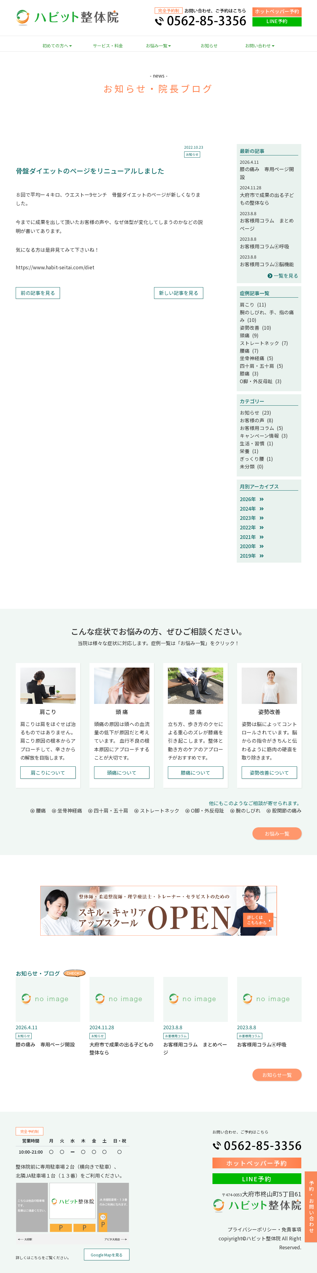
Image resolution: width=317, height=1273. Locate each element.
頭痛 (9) (248, 331)
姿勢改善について (269, 757)
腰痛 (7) (248, 345)
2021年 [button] (252, 521)
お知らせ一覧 (277, 1059)
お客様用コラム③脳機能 (267, 264)
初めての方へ (57, 45)
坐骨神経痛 (67, 795)
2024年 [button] (252, 493)
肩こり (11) (251, 304)
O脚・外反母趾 (204, 795)
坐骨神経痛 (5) (254, 352)
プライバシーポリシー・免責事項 (264, 1214)
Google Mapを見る (107, 1239)
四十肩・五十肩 (108, 795)
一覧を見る (282, 275)
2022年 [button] (252, 512)
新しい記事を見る (178, 292)
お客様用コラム (176, 1020)
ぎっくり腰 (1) (254, 445)
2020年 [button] (252, 531)
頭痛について (122, 757)
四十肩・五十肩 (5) (258, 359)
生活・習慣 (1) (254, 431)
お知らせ (209, 45)
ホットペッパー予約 (277, 11)
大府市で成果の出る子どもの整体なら (267, 199)
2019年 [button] (252, 540)
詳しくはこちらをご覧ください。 (43, 1242)
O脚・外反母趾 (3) (258, 373)
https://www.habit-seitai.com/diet (55, 267)
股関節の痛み (284, 795)
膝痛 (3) (248, 366)
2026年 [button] (252, 484)
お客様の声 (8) (254, 410)
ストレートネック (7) (261, 338)
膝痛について (195, 757)
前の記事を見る (38, 292)
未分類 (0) (250, 451)
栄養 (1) (248, 438)
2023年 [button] (252, 502)
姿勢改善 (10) (253, 325)
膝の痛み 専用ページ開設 (45, 1029)
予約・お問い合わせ (311, 1207)
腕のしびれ (245, 795)
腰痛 (38, 795)
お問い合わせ (260, 45)
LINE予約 (276, 21)
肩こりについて (48, 757)
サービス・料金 (108, 45)
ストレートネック (156, 795)
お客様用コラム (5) (258, 417)
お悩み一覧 (158, 45)
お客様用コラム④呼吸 (264, 246)
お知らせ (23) (253, 403)
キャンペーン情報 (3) (260, 424)
